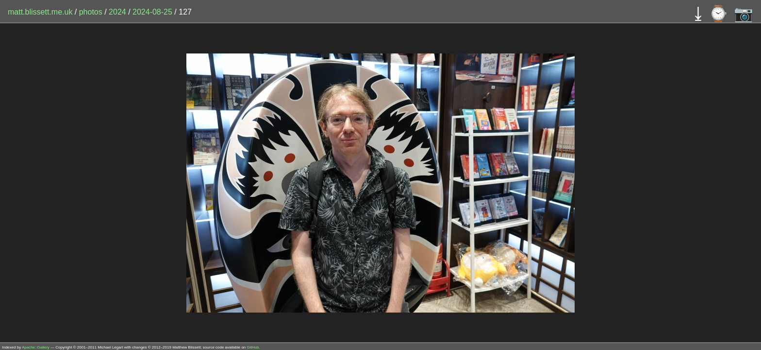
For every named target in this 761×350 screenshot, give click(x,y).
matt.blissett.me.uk (40, 12)
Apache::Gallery (36, 347)
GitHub (253, 347)
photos (90, 12)
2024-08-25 (152, 12)
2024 (117, 12)
